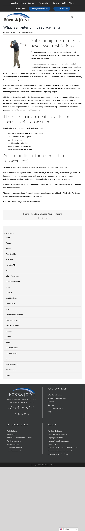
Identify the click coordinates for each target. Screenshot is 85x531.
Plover (32, 399)
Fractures (9, 259)
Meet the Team (11, 298)
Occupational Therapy (14, 314)
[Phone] (28, 414)
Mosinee (25, 399)
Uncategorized (11, 353)
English (64, 529)
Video (8, 359)
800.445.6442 (22, 407)
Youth (8, 375)
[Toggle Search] (72, 17)
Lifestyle (9, 292)
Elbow (8, 248)
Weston (31, 402)
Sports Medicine (12, 348)
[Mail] (25, 414)
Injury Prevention (12, 276)
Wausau (24, 402)
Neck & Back (10, 304)
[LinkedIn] (22, 414)
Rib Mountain (14, 402)
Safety (8, 337)
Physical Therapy (12, 326)
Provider (9, 331)
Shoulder (9, 342)
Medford (10, 399)
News (8, 309)
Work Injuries (11, 370)
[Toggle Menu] (80, 17)
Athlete (9, 243)
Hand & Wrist (11, 265)
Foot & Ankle (11, 254)
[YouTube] (18, 414)
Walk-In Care (11, 364)
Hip (19, 32)
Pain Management (13, 320)
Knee (8, 287)
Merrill (17, 399)
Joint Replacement (27, 32)
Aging (8, 237)
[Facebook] (15, 414)
